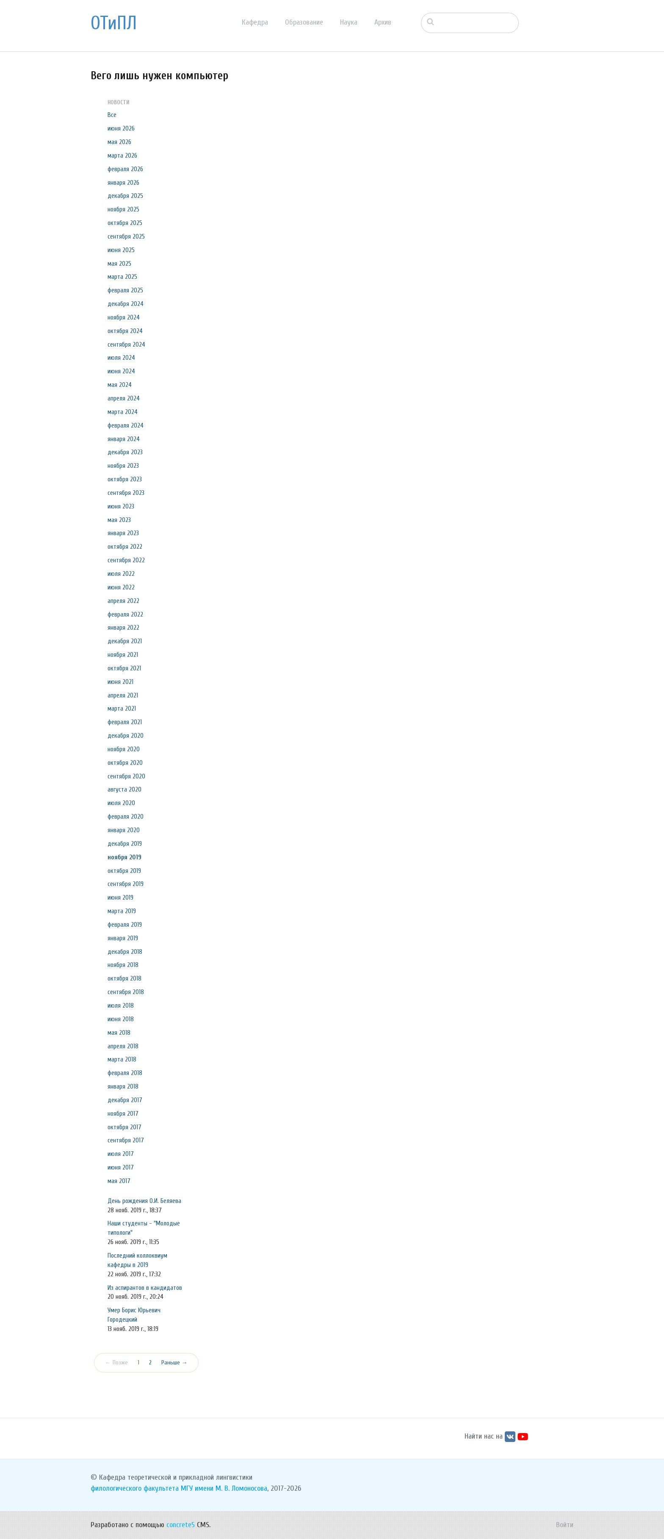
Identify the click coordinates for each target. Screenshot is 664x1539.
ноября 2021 (123, 654)
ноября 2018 (123, 965)
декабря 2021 (125, 641)
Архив (382, 22)
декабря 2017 (125, 1100)
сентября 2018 (126, 992)
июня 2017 (121, 1167)
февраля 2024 (126, 425)
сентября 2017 (126, 1140)
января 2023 (123, 533)
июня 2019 (120, 897)
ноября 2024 (124, 317)
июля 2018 (121, 1005)
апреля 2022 (123, 601)
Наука (348, 22)
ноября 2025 (123, 209)
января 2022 (123, 627)
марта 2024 (123, 412)
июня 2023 (121, 506)
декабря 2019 (125, 843)
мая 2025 (119, 263)
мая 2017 (119, 1181)
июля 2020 (121, 803)
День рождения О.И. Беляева (144, 1201)
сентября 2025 (126, 236)
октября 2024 (125, 331)
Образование (304, 22)
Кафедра (255, 22)
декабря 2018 (125, 952)
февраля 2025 (125, 290)
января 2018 (123, 1086)
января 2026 (123, 182)
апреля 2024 (124, 398)
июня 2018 (121, 1019)
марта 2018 (122, 1059)
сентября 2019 (126, 884)
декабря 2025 (125, 196)
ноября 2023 (123, 465)
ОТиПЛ (114, 23)
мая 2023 (119, 520)
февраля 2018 (125, 1073)
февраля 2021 (125, 722)
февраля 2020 (126, 816)
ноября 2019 (124, 857)
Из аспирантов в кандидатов (145, 1288)
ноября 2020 (124, 749)
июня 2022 (121, 587)
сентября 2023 (126, 493)
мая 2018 (119, 1032)
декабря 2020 (126, 735)
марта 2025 (122, 277)
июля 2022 (121, 574)
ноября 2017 (123, 1113)
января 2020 (124, 830)
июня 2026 (121, 128)
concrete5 (180, 1524)
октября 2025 (125, 223)
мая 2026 (119, 142)
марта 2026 (122, 155)
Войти (564, 1524)
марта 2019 (122, 911)
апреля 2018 (123, 1046)
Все (112, 115)
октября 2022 (125, 546)
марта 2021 (122, 708)
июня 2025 (121, 250)
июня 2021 (120, 682)
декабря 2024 (126, 304)
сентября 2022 (126, 560)
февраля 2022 (125, 614)
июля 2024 (121, 357)
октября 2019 (124, 871)
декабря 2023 (125, 452)
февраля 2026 (125, 169)
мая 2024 (120, 385)
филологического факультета (135, 1488)
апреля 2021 (123, 695)
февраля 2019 (125, 924)
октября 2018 (124, 978)
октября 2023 (125, 479)
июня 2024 (121, 371)
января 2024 (124, 439)
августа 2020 (124, 789)
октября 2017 (124, 1127)
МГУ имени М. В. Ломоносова (224, 1488)
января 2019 (123, 938)
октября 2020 (125, 763)
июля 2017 (121, 1154)
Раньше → (174, 1362)
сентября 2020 (126, 776)
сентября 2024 (126, 344)
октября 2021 (124, 668)
